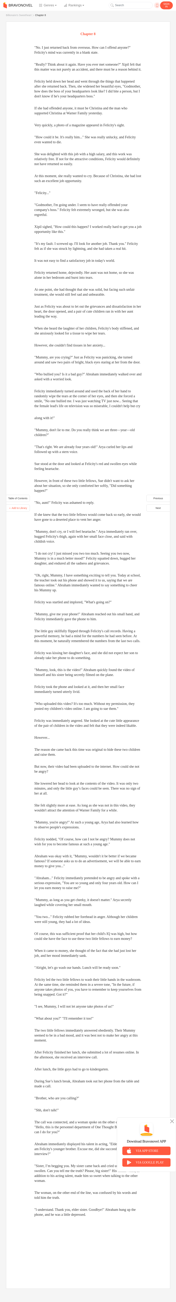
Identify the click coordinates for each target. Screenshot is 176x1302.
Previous (158, 498)
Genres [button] (46, 5)
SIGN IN (166, 5)
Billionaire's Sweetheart (19, 15)
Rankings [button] (73, 5)
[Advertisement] (88, 1248)
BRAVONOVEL (18, 5)
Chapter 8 (40, 15)
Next (158, 508)
